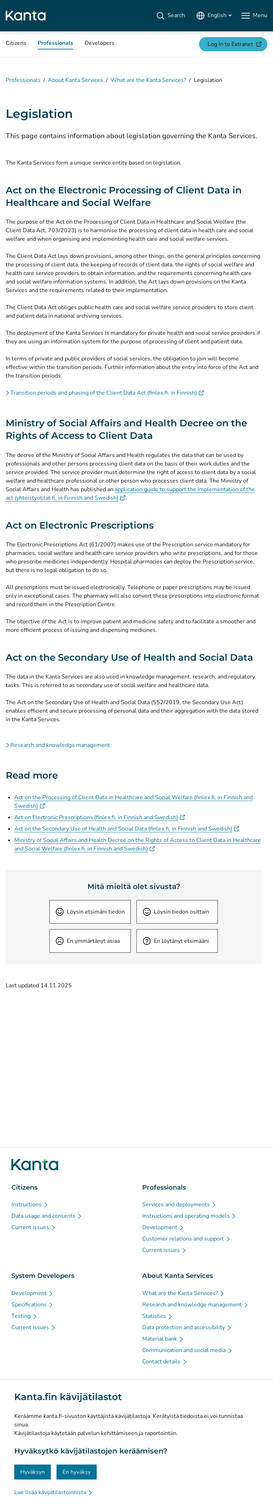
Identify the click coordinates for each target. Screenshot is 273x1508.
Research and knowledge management (60, 745)
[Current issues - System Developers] (33, 1327)
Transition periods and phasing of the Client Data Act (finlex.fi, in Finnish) (107, 393)
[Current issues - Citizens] (33, 1227)
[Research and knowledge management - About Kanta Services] (195, 1305)
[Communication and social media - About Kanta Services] (187, 1350)
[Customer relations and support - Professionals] (186, 1239)
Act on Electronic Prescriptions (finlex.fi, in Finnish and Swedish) (99, 817)
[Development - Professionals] (163, 1227)
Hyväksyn (32, 1472)
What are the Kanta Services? (148, 80)
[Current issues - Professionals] (164, 1250)
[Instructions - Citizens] (30, 1204)
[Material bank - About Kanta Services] (163, 1339)
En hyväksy (77, 1472)
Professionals (23, 80)
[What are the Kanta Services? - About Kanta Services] (183, 1293)
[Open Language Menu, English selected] (214, 15)
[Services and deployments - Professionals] (179, 1204)
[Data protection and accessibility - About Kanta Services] (187, 1327)
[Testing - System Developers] (24, 1316)
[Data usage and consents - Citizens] (46, 1216)
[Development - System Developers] (32, 1293)
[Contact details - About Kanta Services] (165, 1362)
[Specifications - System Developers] (32, 1305)
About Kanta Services (75, 80)
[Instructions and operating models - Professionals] (189, 1216)
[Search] (170, 15)
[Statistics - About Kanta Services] (157, 1316)
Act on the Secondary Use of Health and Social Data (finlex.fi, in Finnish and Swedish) (126, 829)
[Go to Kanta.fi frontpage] (34, 1164)
